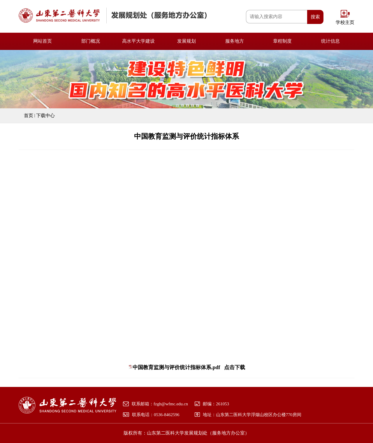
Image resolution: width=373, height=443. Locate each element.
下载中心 (45, 115)
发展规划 (186, 41)
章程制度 (282, 41)
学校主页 (345, 22)
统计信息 (330, 41)
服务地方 (234, 41)
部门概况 (90, 41)
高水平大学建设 (138, 41)
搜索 (315, 16)
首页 (28, 115)
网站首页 (42, 41)
